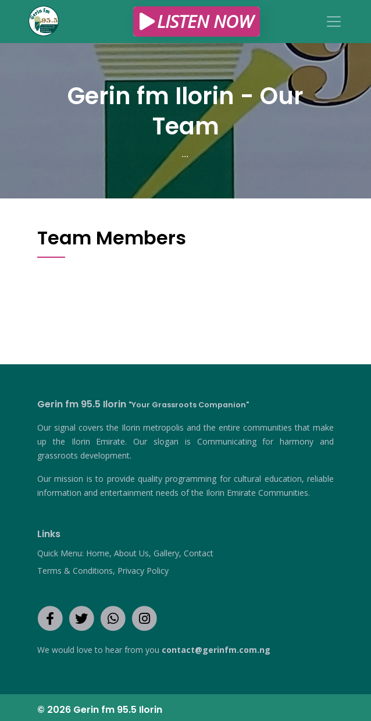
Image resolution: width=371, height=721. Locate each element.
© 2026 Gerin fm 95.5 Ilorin (99, 709)
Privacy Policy (143, 570)
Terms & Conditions (75, 570)
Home (97, 553)
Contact (198, 553)
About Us (131, 553)
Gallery (166, 553)
